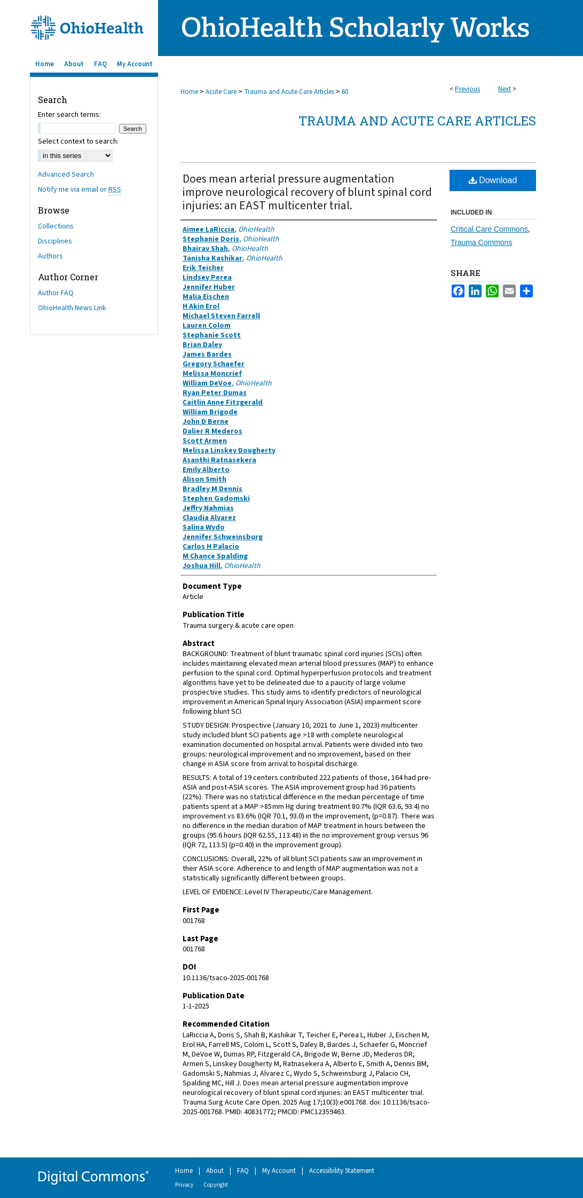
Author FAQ (56, 293)
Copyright (215, 1185)
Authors (50, 256)
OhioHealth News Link (72, 308)
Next (504, 89)
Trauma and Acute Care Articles (289, 92)
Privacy (184, 1185)
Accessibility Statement (341, 1171)
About (215, 1171)
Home (189, 92)
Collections (56, 226)
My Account (279, 1171)
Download (493, 180)
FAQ (243, 1171)
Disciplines (55, 241)
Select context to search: (78, 141)
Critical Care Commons (489, 229)
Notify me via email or (79, 189)
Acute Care (221, 92)
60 (345, 92)
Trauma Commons (481, 242)
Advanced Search (66, 174)
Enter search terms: (69, 114)
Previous (467, 89)
